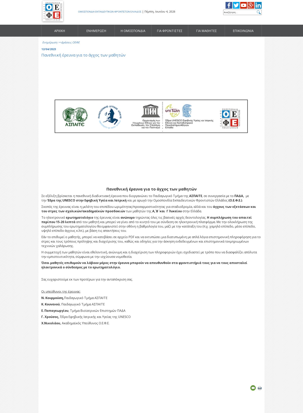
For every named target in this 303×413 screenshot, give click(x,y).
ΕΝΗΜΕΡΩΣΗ (96, 31)
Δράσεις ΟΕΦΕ (70, 42)
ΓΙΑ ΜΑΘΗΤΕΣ (206, 31)
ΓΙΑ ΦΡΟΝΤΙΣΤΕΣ (169, 31)
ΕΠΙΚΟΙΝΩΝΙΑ (243, 31)
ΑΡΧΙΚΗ (59, 31)
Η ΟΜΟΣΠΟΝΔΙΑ (133, 31)
